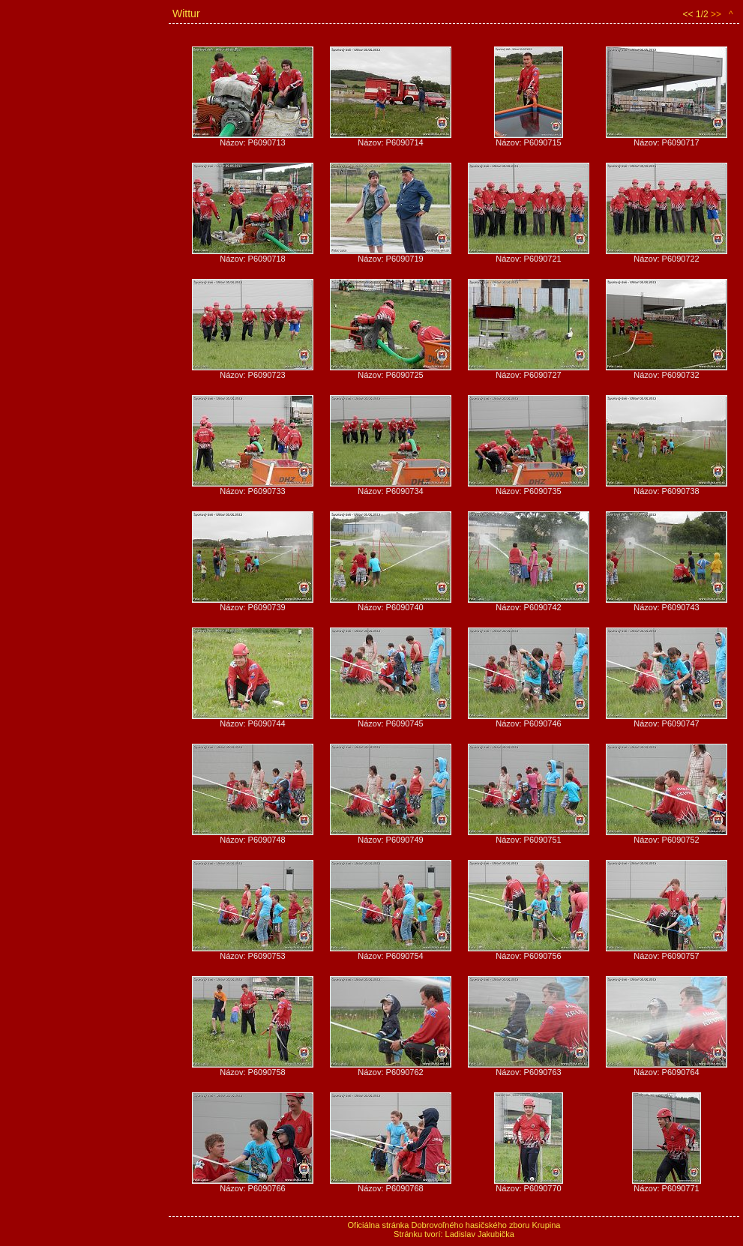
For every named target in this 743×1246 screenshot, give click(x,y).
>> (716, 14)
